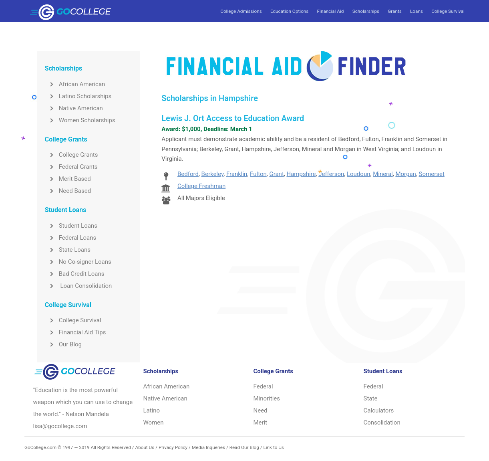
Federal (263, 386)
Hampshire (301, 174)
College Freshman (201, 186)
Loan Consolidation (78, 285)
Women (153, 422)
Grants (394, 11)
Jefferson (331, 174)
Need (261, 410)
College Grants (71, 154)
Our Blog (63, 344)
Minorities (267, 398)
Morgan (405, 174)
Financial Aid (330, 11)
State (371, 398)
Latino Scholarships (78, 96)
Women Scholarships (80, 120)
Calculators (379, 410)
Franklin (237, 174)
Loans (416, 11)
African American (75, 84)
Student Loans (71, 225)
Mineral (383, 174)
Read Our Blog (244, 447)
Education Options (289, 11)
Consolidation (382, 422)
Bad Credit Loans (75, 273)
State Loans (68, 249)
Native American (74, 108)
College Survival (448, 11)
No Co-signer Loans (78, 261)
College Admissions (241, 11)
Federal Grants (71, 166)
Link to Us (273, 447)
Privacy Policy (173, 447)
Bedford (188, 174)
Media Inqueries (208, 447)
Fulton (258, 174)
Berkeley (212, 174)
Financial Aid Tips (75, 332)
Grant (276, 174)
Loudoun (358, 174)
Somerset (432, 174)
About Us (145, 447)
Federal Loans (71, 237)
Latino (151, 410)
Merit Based (68, 178)
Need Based (68, 190)
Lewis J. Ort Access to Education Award (232, 118)
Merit (261, 422)
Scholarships (365, 11)
